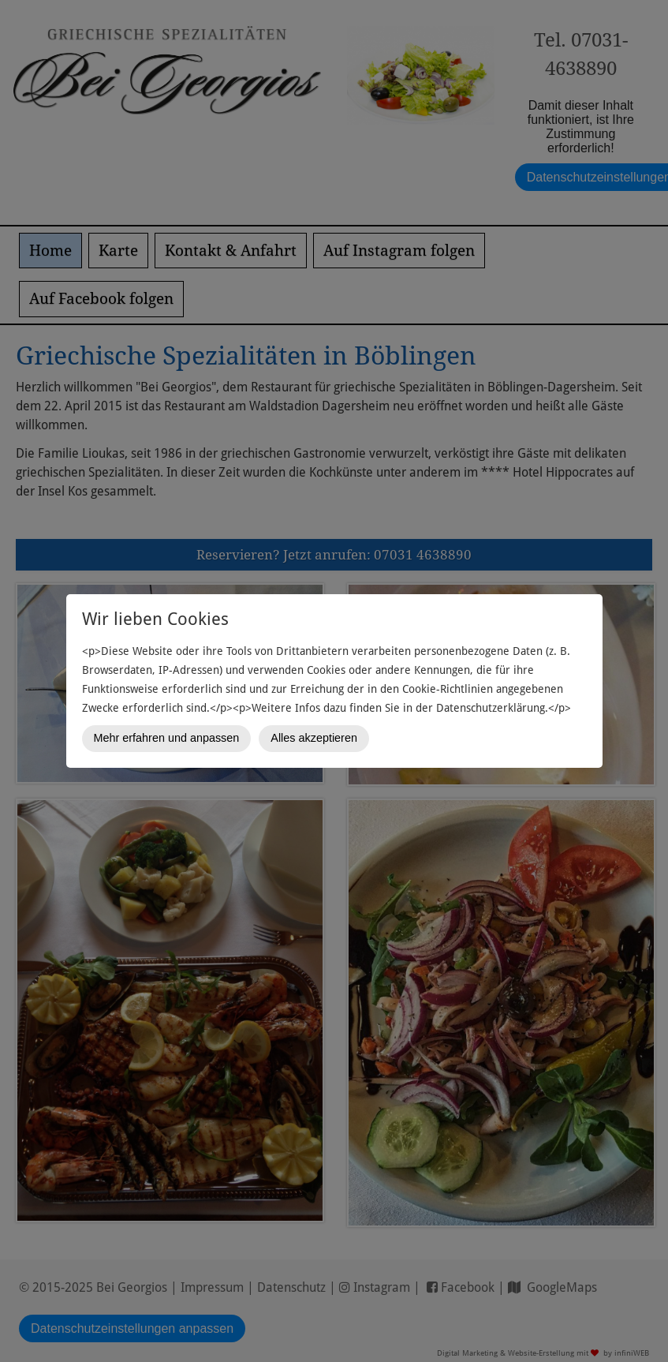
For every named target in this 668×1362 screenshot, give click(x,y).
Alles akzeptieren (314, 738)
